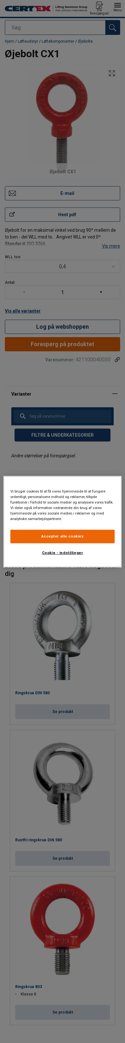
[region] (62, 521)
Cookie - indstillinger (62, 552)
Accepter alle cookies (62, 536)
